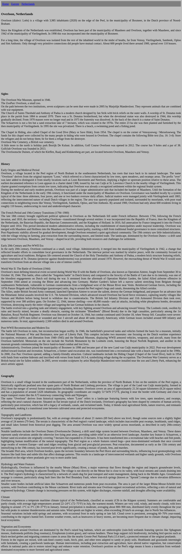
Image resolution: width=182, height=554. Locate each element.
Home (5, 3)
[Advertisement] (83, 70)
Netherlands (28, 3)
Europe (15, 3)
